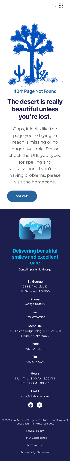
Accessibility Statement (35, 452)
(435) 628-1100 (35, 304)
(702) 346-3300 (35, 349)
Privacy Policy (35, 430)
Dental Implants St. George (35, 269)
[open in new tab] (35, 289)
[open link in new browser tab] (30, 405)
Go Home (22, 196)
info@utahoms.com (35, 396)
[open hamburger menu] (60, 6)
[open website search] (57, 5)
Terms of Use (35, 445)
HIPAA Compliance (35, 437)
